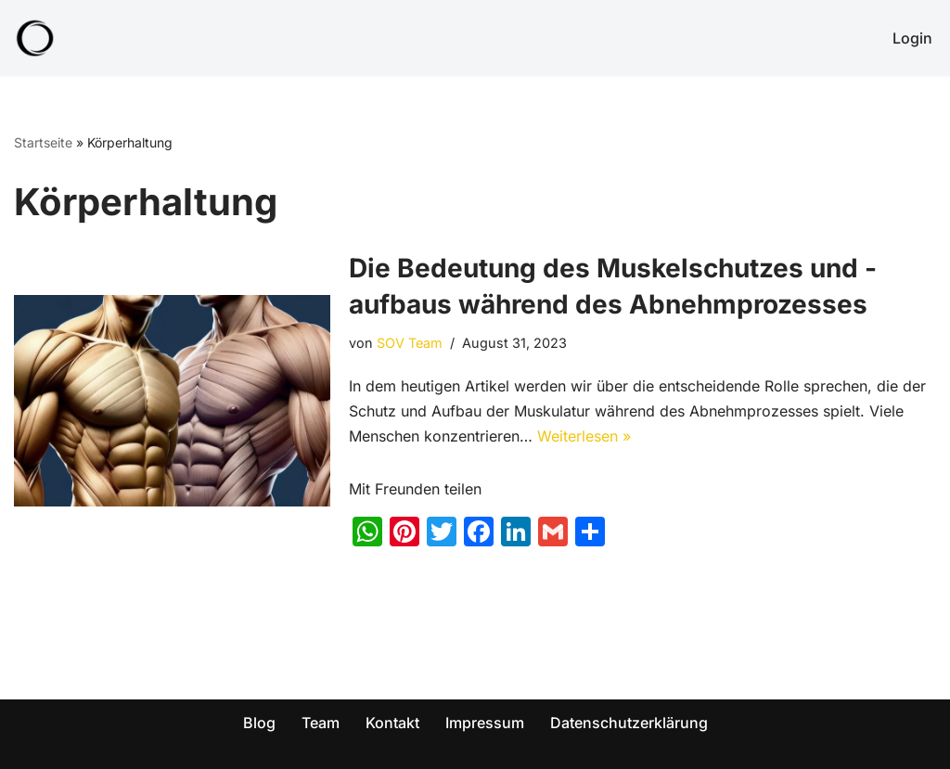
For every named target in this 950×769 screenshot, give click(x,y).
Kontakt (392, 722)
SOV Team (410, 343)
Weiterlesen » (584, 436)
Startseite (43, 142)
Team (321, 722)
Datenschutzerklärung (629, 722)
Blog (259, 722)
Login (912, 38)
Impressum (484, 722)
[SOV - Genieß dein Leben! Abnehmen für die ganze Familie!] (35, 38)
